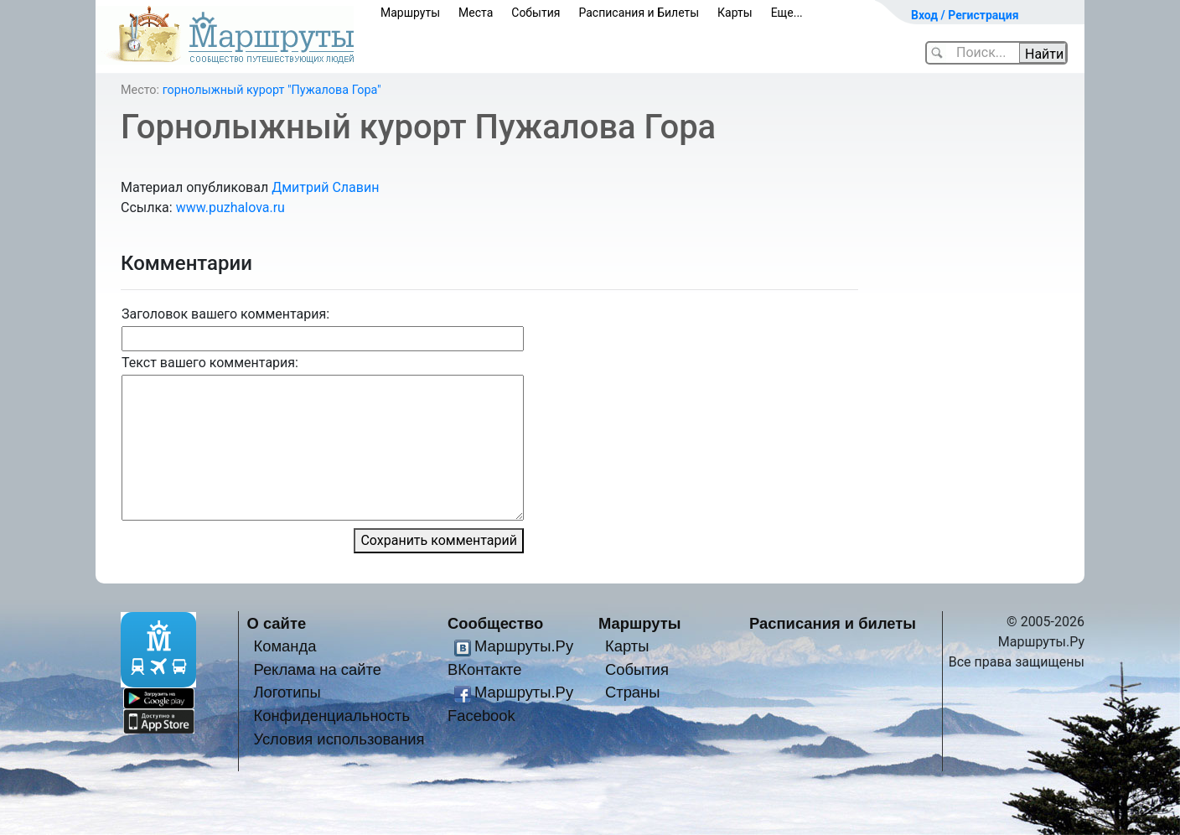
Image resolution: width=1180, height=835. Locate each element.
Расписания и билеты (832, 623)
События (535, 12)
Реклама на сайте (317, 669)
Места (475, 12)
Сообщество (495, 623)
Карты (735, 12)
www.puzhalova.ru (230, 207)
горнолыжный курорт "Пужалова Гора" (272, 90)
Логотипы (286, 692)
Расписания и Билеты (638, 12)
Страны (632, 692)
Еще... (787, 12)
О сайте (277, 623)
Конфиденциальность (331, 715)
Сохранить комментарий (438, 540)
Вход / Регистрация (965, 15)
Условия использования (338, 739)
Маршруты (410, 12)
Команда (284, 646)
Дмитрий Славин (325, 187)
